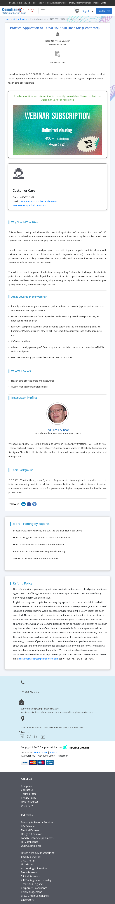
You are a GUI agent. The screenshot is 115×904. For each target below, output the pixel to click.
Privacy (53, 752)
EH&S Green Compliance (35, 895)
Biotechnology (29, 872)
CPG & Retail (28, 860)
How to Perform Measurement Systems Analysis (38, 544)
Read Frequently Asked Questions (29, 205)
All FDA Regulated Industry (36, 880)
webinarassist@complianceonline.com (40, 712)
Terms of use (40, 752)
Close (103, 3)
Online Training (20, 19)
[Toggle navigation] (42, 11)
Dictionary (27, 805)
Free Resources (29, 801)
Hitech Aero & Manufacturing (37, 852)
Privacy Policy (28, 797)
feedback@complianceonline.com (76, 712)
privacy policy (75, 3)
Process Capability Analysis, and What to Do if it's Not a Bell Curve (47, 530)
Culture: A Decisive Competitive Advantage (35, 558)
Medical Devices (30, 830)
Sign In (87, 11)
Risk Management (31, 892)
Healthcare (27, 864)
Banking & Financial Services (37, 822)
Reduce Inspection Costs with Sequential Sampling (39, 551)
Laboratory (27, 899)
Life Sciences (28, 826)
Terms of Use (29, 794)
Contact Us (27, 790)
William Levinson (62, 40)
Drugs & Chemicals (31, 834)
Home (7, 19)
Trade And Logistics (32, 884)
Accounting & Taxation (34, 868)
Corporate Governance (34, 888)
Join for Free (104, 10)
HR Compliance (29, 841)
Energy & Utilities (31, 856)
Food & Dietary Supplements (37, 838)
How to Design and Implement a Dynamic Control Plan (41, 537)
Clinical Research (30, 876)
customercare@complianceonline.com (38, 201)
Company (26, 786)
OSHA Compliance (31, 845)
